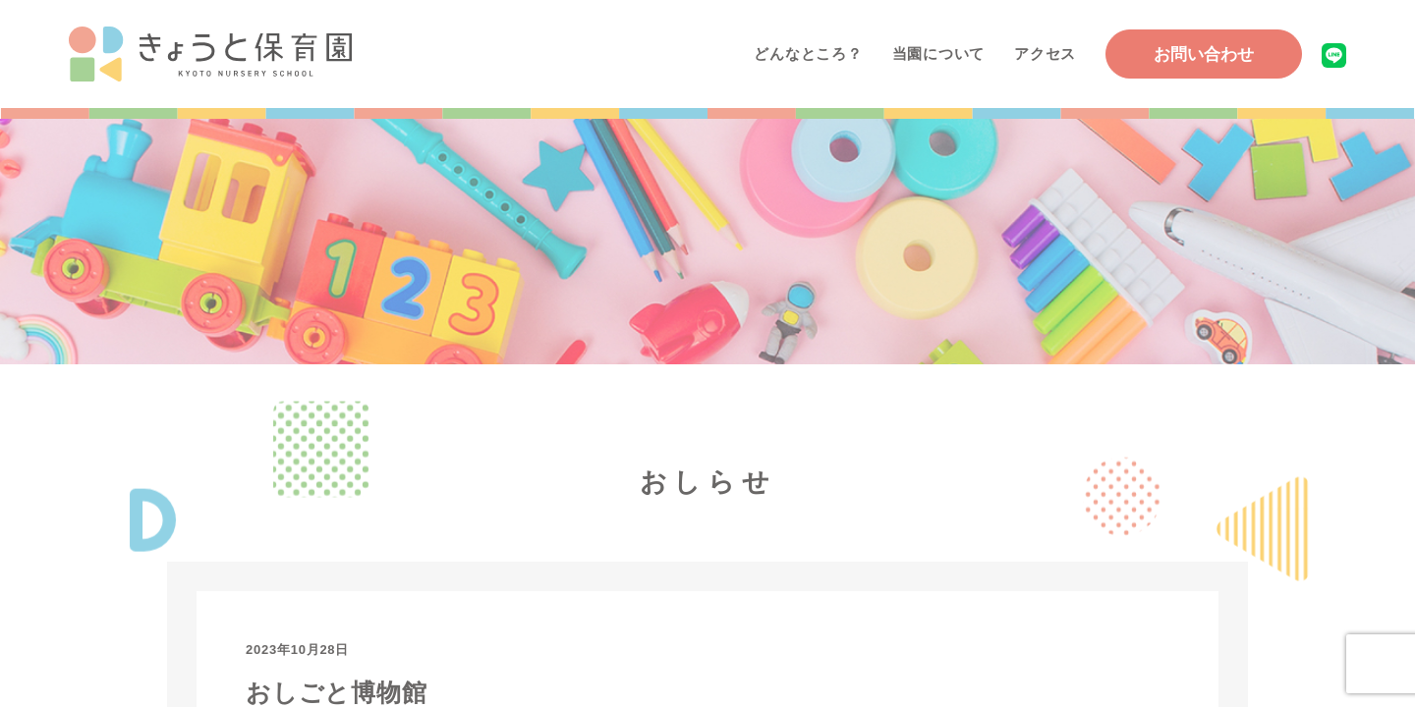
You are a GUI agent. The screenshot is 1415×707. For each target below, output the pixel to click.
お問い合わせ (1204, 54)
